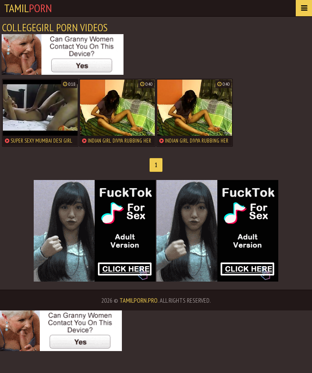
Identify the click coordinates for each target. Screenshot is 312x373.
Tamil (28, 7)
